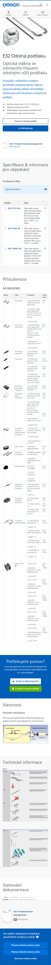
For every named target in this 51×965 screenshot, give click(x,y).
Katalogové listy (28, 897)
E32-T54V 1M (14, 228)
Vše (5, 897)
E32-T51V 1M (14, 208)
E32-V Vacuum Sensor (26, 144)
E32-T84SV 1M (14, 248)
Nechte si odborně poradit (25, 681)
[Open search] (40, 5)
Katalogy (14, 897)
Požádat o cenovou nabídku (25, 689)
